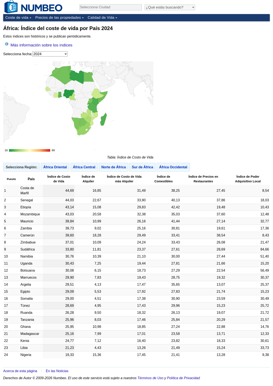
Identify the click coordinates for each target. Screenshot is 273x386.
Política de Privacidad (183, 378)
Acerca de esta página (20, 371)
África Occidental (173, 167)
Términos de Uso (150, 378)
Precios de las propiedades (58, 18)
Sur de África (142, 167)
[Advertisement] (238, 49)
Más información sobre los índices (38, 44)
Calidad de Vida (101, 18)
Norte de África (113, 167)
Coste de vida (16, 18)
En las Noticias (57, 371)
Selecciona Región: (21, 167)
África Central (84, 167)
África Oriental (55, 167)
